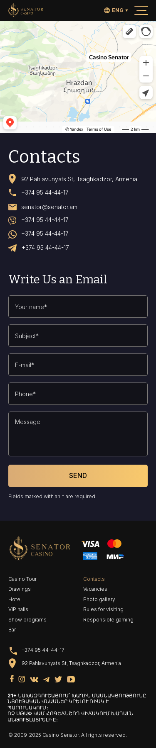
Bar (12, 629)
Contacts (94, 579)
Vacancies (95, 589)
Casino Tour (22, 579)
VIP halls (18, 609)
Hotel (15, 599)
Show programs (27, 619)
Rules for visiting (103, 609)
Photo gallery (99, 599)
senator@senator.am (49, 207)
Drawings (19, 589)
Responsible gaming (108, 619)
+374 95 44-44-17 (45, 192)
